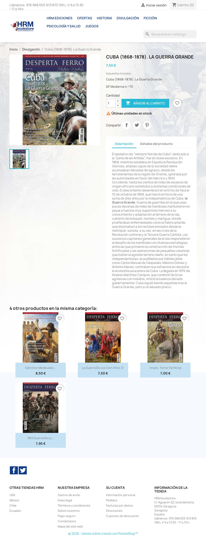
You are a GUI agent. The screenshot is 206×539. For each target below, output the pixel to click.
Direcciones (114, 511)
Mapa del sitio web (70, 526)
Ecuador (15, 511)
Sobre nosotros (69, 511)
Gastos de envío (69, 495)
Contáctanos (67, 521)
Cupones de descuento (122, 516)
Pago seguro (66, 516)
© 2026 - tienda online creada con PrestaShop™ (103, 534)
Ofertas (84, 18)
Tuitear (137, 125)
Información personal (120, 495)
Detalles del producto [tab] (156, 144)
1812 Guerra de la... (40, 438)
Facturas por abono (119, 505)
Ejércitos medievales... (40, 368)
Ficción (150, 18)
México (14, 500)
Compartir (127, 125)
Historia (104, 18)
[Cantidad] (111, 103)
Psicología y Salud (64, 26)
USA (12, 495)
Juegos (92, 26)
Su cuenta (115, 487)
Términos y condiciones (74, 505)
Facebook (14, 470)
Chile (12, 505)
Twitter (23, 470)
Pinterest (147, 125)
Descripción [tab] (124, 144)
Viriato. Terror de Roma (165, 368)
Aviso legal (65, 500)
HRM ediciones (59, 18)
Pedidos (111, 500)
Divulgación (128, 18)
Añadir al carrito (145, 103)
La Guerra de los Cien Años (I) (103, 368)
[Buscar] (170, 34)
